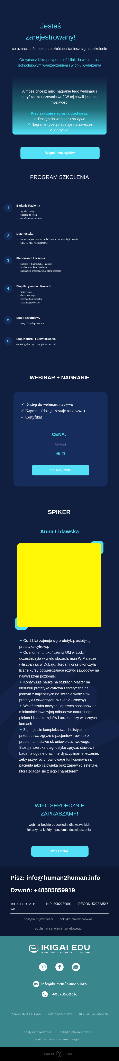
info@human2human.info (64, 983)
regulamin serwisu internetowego (58, 928)
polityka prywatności (38, 919)
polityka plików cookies (76, 919)
